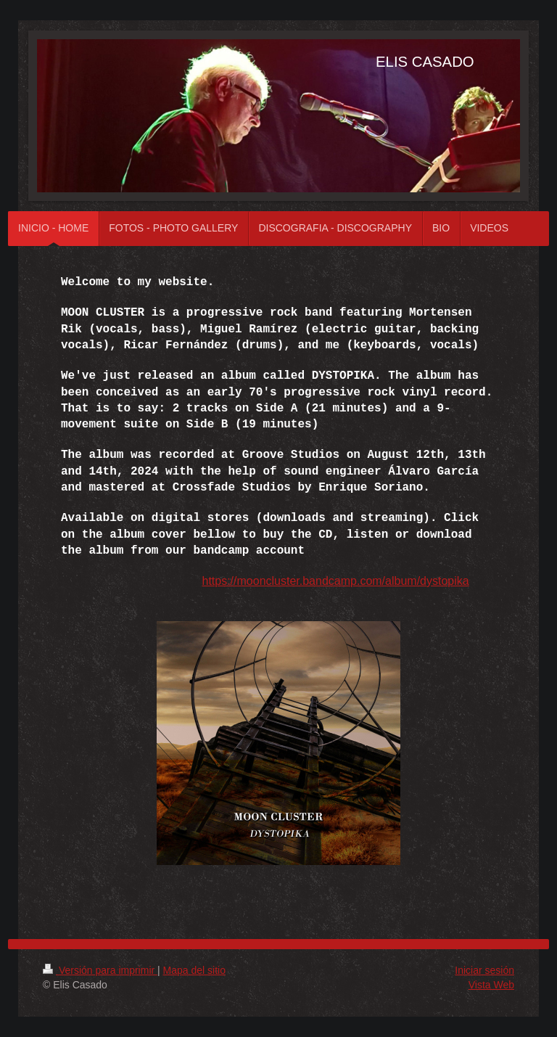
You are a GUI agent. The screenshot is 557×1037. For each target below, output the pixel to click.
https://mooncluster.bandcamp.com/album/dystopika (335, 581)
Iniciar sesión (484, 970)
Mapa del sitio (194, 970)
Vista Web (491, 985)
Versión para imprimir (100, 970)
